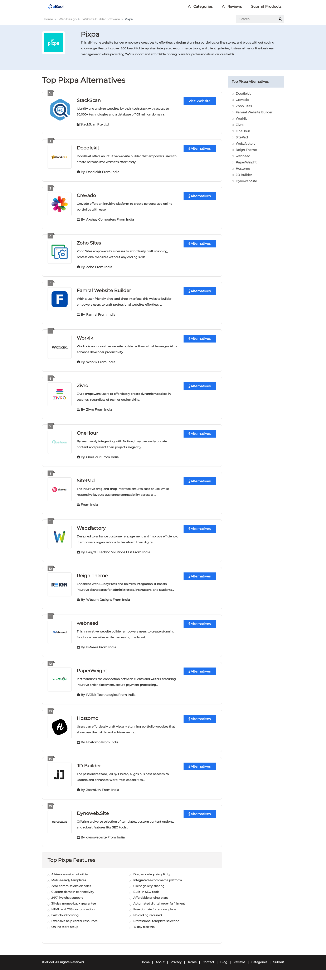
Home (48, 19)
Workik (85, 337)
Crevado (86, 195)
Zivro (82, 384)
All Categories (200, 6)
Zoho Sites (89, 242)
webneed (87, 621)
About (160, 959)
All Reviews (232, 6)
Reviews (239, 959)
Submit (278, 959)
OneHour (87, 431)
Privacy (176, 959)
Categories (259, 959)
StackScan (89, 100)
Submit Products (266, 6)
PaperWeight (92, 668)
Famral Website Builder (104, 289)
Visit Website (199, 101)
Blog (223, 959)
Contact (208, 959)
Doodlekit (88, 147)
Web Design (68, 19)
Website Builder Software (101, 19)
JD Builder (89, 762)
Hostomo (87, 715)
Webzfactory (91, 526)
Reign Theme (92, 573)
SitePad (86, 479)
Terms (192, 959)
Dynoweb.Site (93, 810)
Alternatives (200, 148)
